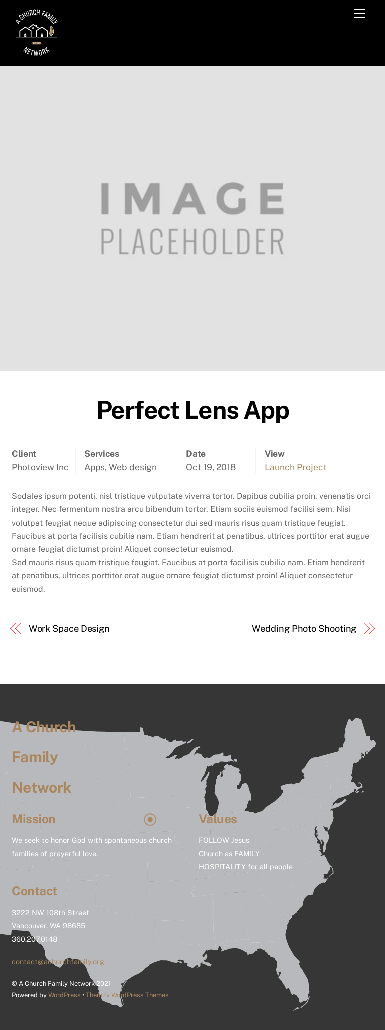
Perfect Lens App (192, 409)
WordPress (64, 995)
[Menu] (359, 14)
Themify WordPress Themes (127, 995)
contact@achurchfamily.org (58, 961)
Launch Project (296, 467)
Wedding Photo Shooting (304, 628)
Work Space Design (69, 628)
